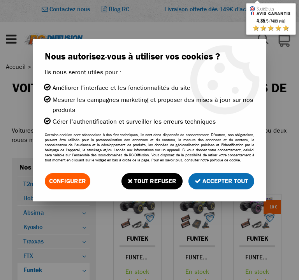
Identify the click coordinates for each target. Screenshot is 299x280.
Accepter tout (221, 181)
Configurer (67, 181)
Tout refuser (152, 181)
